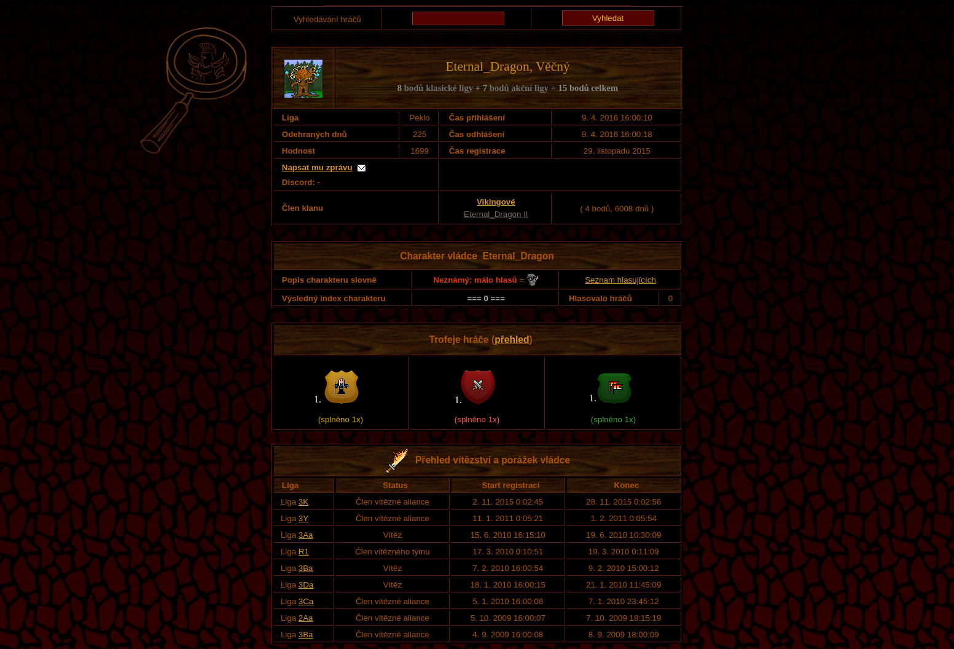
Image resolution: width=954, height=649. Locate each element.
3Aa (306, 535)
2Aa (306, 618)
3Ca (306, 601)
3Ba (306, 568)
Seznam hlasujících (620, 280)
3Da (306, 584)
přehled (512, 339)
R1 (304, 551)
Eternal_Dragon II (496, 214)
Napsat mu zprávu (317, 167)
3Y (303, 518)
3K (303, 501)
